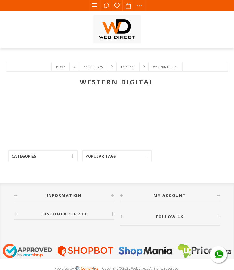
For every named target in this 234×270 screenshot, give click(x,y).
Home (60, 67)
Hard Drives (93, 67)
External (128, 67)
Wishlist (117, 5)
